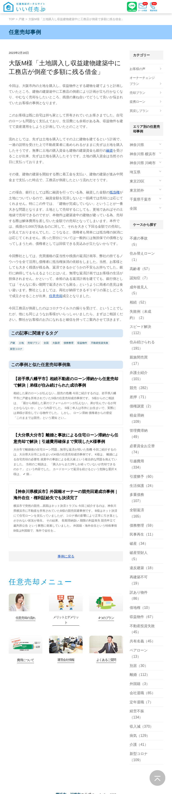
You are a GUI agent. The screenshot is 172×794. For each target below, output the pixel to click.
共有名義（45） (141, 567)
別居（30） (138, 585)
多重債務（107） (142, 453)
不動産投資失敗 (99, 342)
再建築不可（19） (142, 516)
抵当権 (115, 192)
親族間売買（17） (142, 342)
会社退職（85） (141, 612)
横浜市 (61, 709)
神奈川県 (136, 145)
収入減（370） (140, 639)
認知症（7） (138, 270)
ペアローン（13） (142, 576)
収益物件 (82, 342)
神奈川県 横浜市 (141, 154)
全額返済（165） (142, 462)
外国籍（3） (138, 603)
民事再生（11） (141, 480)
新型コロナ (16, 349)
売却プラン (34, 342)
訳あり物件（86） (142, 525)
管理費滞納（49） (142, 402)
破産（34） (138, 489)
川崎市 (75, 709)
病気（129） (138, 647)
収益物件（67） (141, 543)
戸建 (21, 19)
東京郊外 (136, 190)
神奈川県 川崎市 (141, 163)
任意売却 (55, 296)
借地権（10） (139, 534)
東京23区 (136, 181)
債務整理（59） (141, 471)
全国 (46, 342)
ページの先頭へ (157, 778)
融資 (109, 150)
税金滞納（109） (142, 393)
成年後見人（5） (141, 279)
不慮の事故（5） (141, 237)
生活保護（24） (141, 444)
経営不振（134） (142, 630)
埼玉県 (134, 172)
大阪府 (56, 342)
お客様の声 (137, 69)
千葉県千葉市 (139, 199)
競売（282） (138, 366)
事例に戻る (66, 556)
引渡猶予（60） (141, 435)
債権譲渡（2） (140, 384)
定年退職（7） (140, 621)
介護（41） (138, 657)
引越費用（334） (142, 426)
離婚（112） (138, 594)
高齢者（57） (139, 261)
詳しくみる (22, 767)
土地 (21, 342)
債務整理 (68, 342)
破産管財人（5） (141, 498)
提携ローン (137, 101)
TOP (12, 19)
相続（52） (138, 288)
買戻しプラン (139, 111)
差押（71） (138, 375)
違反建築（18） (141, 507)
